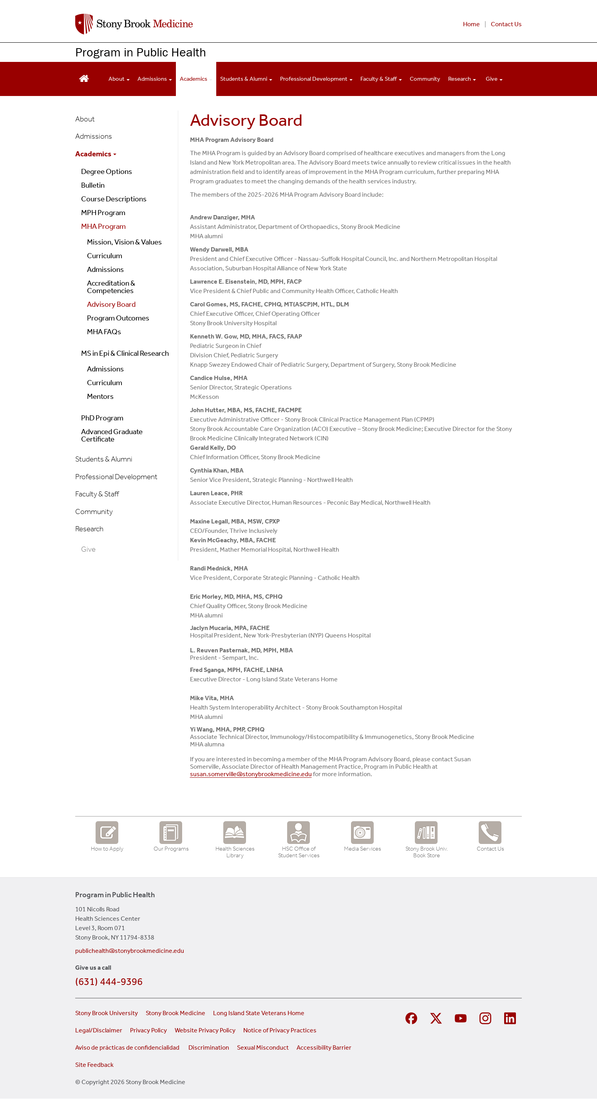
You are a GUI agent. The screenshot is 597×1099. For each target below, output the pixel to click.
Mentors (100, 396)
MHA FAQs (104, 331)
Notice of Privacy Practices (280, 1030)
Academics (95, 153)
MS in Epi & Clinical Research (125, 353)
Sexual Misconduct (263, 1047)
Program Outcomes (118, 317)
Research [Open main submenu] (462, 78)
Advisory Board (111, 304)
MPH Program (103, 212)
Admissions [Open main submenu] (154, 78)
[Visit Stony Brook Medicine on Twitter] (437, 1017)
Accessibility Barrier (324, 1047)
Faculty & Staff (97, 493)
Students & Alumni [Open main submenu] (246, 78)
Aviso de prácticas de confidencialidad (128, 1047)
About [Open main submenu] (119, 78)
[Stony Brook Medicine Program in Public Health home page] (203, 24)
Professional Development (116, 476)
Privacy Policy (148, 1030)
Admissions (93, 136)
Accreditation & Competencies (111, 287)
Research (89, 528)
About (85, 118)
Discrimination (208, 1047)
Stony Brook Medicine (175, 1013)
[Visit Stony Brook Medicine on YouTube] (461, 1017)
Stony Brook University (106, 1013)
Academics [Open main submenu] (196, 78)
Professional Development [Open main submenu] (316, 78)
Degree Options (106, 171)
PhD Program (102, 417)
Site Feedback (94, 1064)
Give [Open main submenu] (494, 78)
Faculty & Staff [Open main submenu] (381, 78)
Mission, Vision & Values (124, 241)
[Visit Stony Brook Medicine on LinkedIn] (511, 1017)
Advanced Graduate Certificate (112, 435)
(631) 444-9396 (109, 982)
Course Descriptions (114, 198)
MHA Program (103, 226)
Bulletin (93, 185)
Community (425, 78)
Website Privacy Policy (205, 1030)
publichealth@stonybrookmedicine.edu (129, 950)
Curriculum (104, 255)
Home (471, 24)
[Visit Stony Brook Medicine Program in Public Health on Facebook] (412, 1017)
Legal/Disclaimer (98, 1030)
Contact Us (506, 24)
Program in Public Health (140, 52)
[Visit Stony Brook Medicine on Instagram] (486, 1017)
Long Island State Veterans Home (258, 1013)
